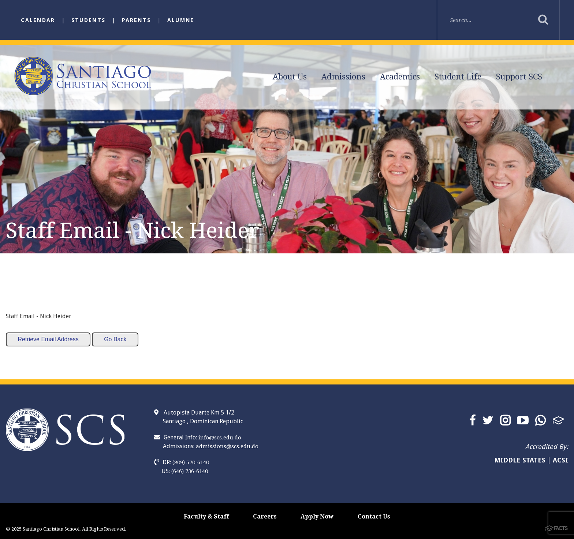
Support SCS (519, 76)
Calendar (38, 20)
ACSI (560, 460)
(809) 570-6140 (190, 462)
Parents (136, 20)
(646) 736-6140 (189, 471)
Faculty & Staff (206, 516)
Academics (400, 76)
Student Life (458, 76)
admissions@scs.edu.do (227, 446)
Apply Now (317, 516)
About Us (290, 76)
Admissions (343, 76)
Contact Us (374, 516)
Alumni (180, 20)
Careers (265, 516)
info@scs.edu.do (219, 437)
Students (88, 20)
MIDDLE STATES (519, 460)
